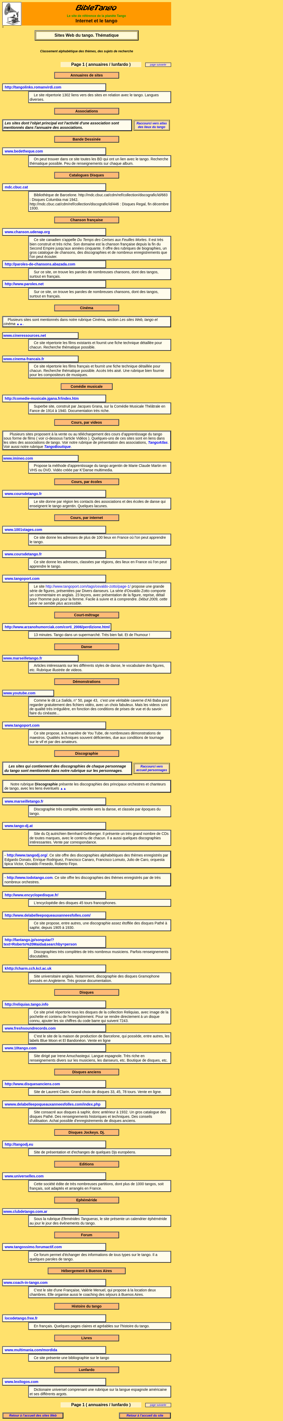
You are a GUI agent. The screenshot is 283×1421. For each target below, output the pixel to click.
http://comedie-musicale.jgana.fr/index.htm (42, 398)
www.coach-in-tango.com (26, 1282)
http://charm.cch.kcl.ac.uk (29, 968)
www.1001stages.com (23, 530)
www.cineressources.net (24, 335)
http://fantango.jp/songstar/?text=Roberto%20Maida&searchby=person (40, 942)
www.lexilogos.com (21, 1382)
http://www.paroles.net (24, 284)
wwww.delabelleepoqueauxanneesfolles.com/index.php (52, 1104)
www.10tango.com (20, 1048)
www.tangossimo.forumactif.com (33, 1247)
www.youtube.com (19, 693)
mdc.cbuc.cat (16, 187)
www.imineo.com (18, 458)
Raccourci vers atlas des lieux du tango (152, 125)
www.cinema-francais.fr (23, 359)
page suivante (158, 64)
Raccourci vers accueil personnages (151, 768)
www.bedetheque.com (24, 151)
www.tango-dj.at (19, 826)
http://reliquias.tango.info (26, 1004)
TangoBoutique (57, 447)
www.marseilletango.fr (22, 658)
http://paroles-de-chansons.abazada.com (40, 264)
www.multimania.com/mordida (31, 1350)
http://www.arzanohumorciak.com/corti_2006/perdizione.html (57, 627)
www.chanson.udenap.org (27, 232)
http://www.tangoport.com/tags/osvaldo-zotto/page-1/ (88, 586)
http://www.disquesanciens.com (32, 1084)
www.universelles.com (24, 1176)
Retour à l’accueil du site (144, 1415)
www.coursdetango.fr (23, 494)
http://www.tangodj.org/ (27, 855)
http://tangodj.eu (19, 1144)
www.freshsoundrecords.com (30, 1028)
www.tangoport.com (22, 578)
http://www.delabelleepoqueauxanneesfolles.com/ (48, 915)
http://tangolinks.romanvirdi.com (33, 87)
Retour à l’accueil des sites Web (33, 1415)
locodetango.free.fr (21, 1318)
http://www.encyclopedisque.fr (31, 895)
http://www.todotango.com (30, 878)
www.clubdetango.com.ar (25, 1211)
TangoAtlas (158, 442)
